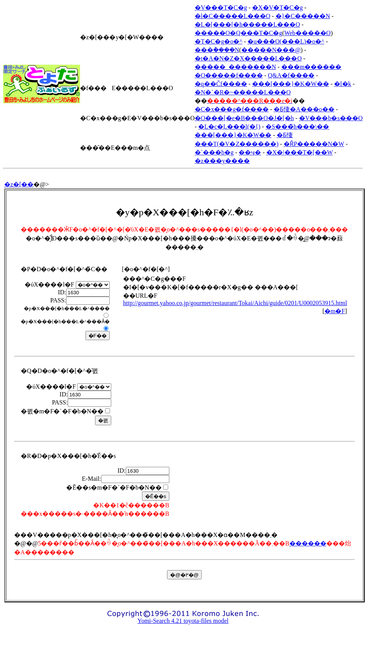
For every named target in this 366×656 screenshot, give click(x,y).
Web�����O (307, 33)
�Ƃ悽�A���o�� (304, 109)
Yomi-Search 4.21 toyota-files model (183, 620)
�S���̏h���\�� (297, 126)
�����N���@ (271, 50)
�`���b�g (214, 152)
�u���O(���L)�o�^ (285, 41)
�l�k (342, 84)
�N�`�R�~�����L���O (243, 92)
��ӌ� (250, 152)
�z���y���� (222, 161)
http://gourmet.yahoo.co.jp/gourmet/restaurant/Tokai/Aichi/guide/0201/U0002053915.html (235, 303)
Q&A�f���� (291, 75)
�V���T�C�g (221, 7)
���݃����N (217, 50)
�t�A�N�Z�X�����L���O (248, 58)
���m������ (311, 67)
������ (307, 543)
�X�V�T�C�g (277, 7)
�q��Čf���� (221, 84)
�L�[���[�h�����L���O (247, 24)
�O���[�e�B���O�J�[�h (244, 118)
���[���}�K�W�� (290, 84)
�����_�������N (235, 67)
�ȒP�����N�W (314, 144)
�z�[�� (18, 184)
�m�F (334, 311)
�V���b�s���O (331, 118)
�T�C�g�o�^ (218, 41)
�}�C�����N (303, 16)
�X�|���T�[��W (299, 152)
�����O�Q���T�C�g (238, 33)
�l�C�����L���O (232, 16)
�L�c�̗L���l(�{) (229, 126)
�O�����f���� (229, 75)
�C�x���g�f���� (232, 109)
